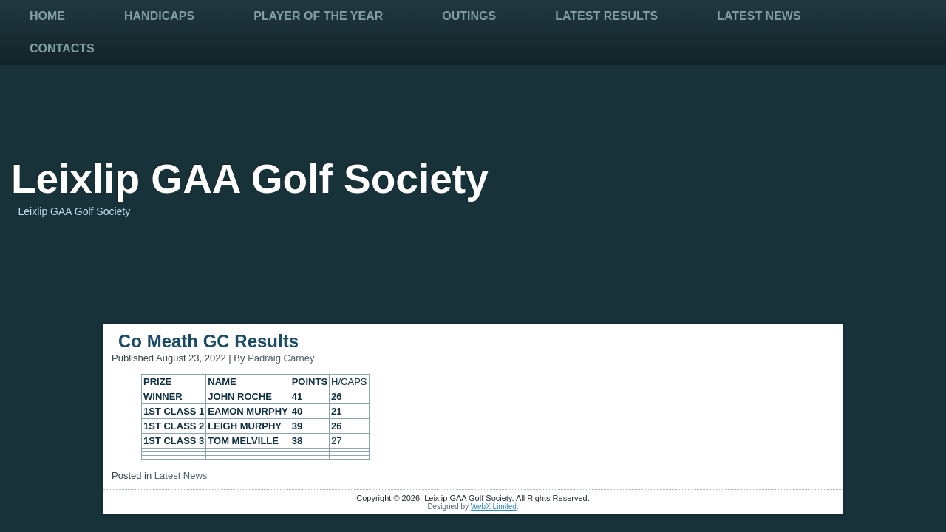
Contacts (62, 48)
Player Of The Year (318, 16)
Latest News (758, 16)
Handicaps (159, 16)
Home (47, 16)
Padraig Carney (281, 358)
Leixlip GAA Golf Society (250, 179)
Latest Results (606, 16)
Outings (469, 16)
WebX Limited (494, 506)
